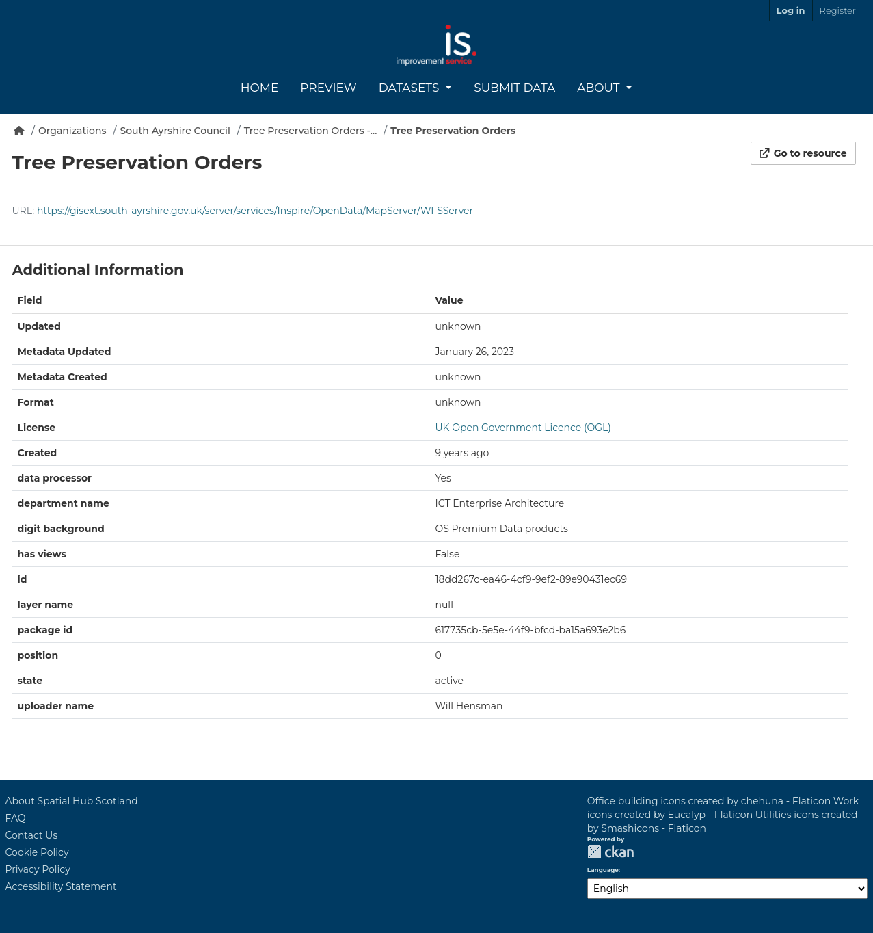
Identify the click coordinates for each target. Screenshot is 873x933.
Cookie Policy (37, 852)
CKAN (610, 852)
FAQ (15, 818)
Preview (328, 87)
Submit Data (514, 87)
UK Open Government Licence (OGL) (523, 427)
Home (260, 87)
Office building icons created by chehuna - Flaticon (709, 801)
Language (603, 870)
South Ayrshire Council (175, 130)
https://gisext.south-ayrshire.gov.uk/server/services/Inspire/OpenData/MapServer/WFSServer (255, 211)
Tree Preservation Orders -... (310, 130)
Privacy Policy (37, 869)
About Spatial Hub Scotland (71, 801)
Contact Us (31, 835)
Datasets (410, 87)
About (600, 87)
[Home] (19, 130)
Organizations (72, 130)
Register (838, 10)
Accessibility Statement (61, 886)
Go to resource (803, 153)
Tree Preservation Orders (452, 130)
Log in (791, 10)
